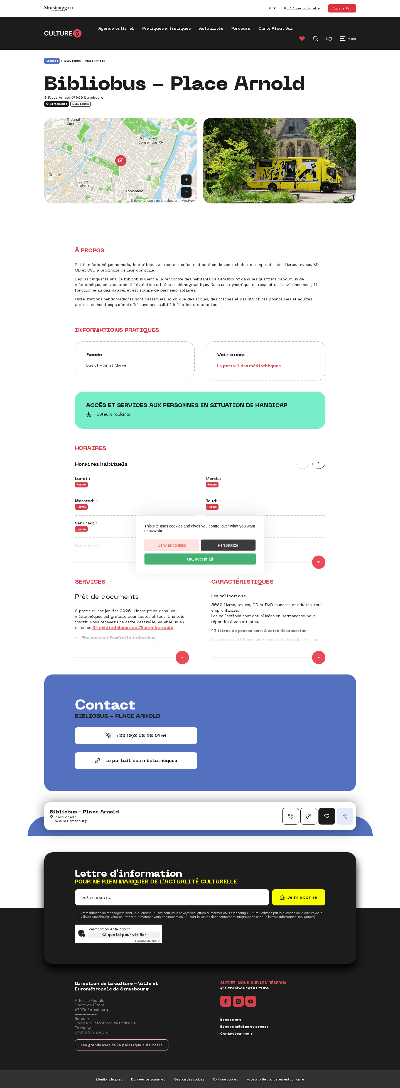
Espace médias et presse (244, 1026)
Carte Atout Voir (276, 28)
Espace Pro (342, 8)
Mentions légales (109, 1079)
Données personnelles (148, 1079)
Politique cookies (225, 1079)
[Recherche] (315, 38)
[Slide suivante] (318, 462)
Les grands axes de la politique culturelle (122, 1045)
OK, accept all (200, 559)
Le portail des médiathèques (249, 365)
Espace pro (230, 1019)
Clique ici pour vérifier (124, 934)
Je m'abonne (302, 897)
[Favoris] (302, 38)
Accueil (52, 61)
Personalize (228, 545)
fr (275, 9)
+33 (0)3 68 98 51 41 (136, 735)
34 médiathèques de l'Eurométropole (132, 627)
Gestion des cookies (189, 1079)
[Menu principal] (348, 38)
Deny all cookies (172, 545)
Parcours (240, 28)
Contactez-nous (236, 1033)
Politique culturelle (302, 8)
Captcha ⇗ (146, 941)
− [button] (186, 192)
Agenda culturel (116, 28)
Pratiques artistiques (166, 28)
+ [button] (186, 179)
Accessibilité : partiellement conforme (275, 1079)
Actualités (211, 28)
